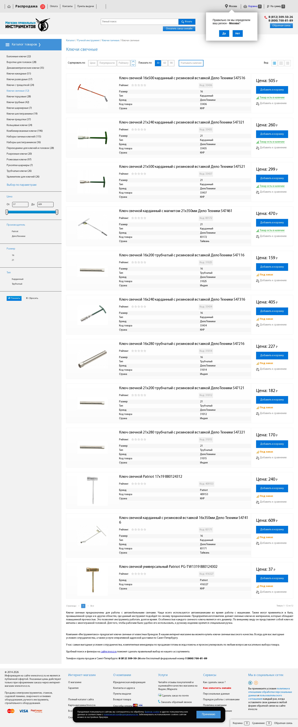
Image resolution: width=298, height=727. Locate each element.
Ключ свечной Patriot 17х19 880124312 (150, 477)
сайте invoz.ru (109, 651)
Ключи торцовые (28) (19, 96)
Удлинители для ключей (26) (23, 176)
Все (92, 606)
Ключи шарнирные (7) (19, 108)
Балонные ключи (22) (19, 56)
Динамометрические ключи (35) (25, 68)
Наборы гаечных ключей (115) (24, 136)
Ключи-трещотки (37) (19, 119)
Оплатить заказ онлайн (179, 28)
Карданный (17, 279)
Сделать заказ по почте (175, 695)
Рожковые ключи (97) (19, 159)
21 (13, 260)
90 (171, 63)
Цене (92, 63)
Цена (9, 196)
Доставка (104, 6)
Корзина (252, 6)
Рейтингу (123, 63)
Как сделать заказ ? (214, 682)
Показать (14, 298)
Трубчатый (17, 284)
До (33, 204)
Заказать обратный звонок (176, 702)
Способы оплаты (128, 706)
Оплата (54, 6)
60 (164, 63)
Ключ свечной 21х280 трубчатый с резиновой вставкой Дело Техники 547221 (182, 432)
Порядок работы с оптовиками (221, 699)
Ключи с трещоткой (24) (20, 85)
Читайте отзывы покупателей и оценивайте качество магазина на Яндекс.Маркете (177, 686)
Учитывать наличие (191, 63)
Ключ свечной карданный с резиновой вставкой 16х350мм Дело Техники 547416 (183, 520)
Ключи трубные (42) (18, 102)
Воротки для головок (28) (21, 62)
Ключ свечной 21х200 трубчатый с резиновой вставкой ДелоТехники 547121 (181, 388)
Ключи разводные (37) (19, 79)
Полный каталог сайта (81, 699)
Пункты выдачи (85, 6)
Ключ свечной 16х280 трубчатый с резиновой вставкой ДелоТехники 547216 (181, 344)
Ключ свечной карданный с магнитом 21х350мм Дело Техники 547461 (175, 211)
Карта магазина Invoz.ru (81, 705)
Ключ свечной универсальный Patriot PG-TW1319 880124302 (168, 567)
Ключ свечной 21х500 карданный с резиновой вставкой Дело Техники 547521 (182, 167)
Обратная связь (281, 25)
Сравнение (258, 723)
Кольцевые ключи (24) (19, 125)
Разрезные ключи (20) (19, 154)
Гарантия (153, 6)
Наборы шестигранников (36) (24, 142)
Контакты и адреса (124, 688)
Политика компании (215, 705)
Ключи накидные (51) (19, 73)
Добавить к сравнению (271, 103)
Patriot (15, 231)
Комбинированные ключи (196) (25, 131)
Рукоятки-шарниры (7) (20, 165)
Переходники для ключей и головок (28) (30, 148)
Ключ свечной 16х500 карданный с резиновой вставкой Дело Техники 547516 (182, 78)
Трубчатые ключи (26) (19, 171)
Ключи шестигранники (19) (22, 113)
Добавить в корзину (272, 89)
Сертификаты (169, 6)
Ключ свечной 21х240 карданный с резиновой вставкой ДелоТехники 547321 (181, 122)
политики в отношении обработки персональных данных (270, 692)
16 (13, 255)
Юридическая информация (128, 6)
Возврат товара (122, 699)
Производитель (16, 225)
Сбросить (32, 298)
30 (158, 63)
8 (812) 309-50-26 (280, 17)
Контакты (67, 6)
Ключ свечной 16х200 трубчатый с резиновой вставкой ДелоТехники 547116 (181, 255)
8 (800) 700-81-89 (280, 20)
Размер (11, 248)
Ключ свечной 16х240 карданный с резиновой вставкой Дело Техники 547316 (182, 300)
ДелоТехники (18, 236)
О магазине (74, 682)
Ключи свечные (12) (18, 91)
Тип (9, 272)
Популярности (107, 63)
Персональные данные (216, 693)
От (8, 204)
